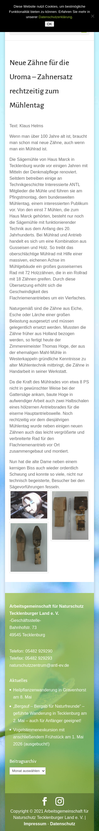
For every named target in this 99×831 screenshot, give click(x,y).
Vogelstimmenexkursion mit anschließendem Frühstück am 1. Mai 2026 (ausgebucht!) (48, 737)
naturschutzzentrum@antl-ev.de (39, 665)
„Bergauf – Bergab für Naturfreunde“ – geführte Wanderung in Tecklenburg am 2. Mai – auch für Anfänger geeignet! (50, 713)
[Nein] (92, 16)
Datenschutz (62, 824)
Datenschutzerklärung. (56, 17)
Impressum (35, 824)
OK (49, 24)
